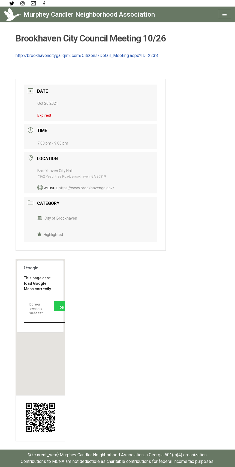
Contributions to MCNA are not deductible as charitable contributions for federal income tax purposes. (117, 461)
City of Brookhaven (57, 218)
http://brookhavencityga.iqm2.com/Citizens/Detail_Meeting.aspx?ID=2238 (87, 55)
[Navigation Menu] (224, 14)
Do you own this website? (36, 309)
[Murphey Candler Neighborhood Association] (79, 14)
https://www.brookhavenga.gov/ (86, 188)
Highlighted (50, 234)
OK (62, 308)
